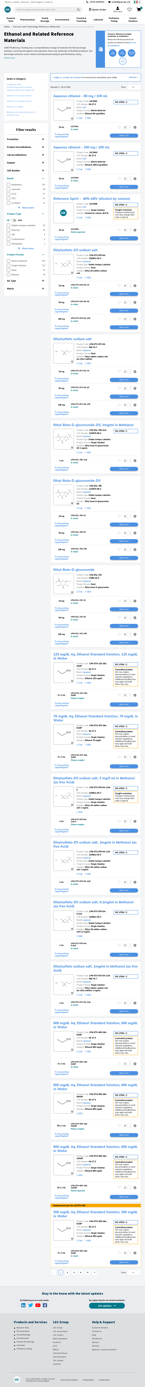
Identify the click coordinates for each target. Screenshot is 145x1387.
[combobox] (48, 9)
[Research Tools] (14, 1328)
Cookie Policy (104, 1380)
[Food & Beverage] (14, 1335)
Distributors (97, 1338)
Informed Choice (60, 1353)
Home (7, 27)
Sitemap (95, 1346)
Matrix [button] (25, 288)
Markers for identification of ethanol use (21, 113)
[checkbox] (8, 184)
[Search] (78, 9)
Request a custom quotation (104, 1349)
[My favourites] (129, 9)
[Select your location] (137, 2)
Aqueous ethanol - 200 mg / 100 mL (81, 147)
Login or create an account (67, 77)
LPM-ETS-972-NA (97, 344)
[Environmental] (14, 1338)
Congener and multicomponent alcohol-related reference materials (20, 87)
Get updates (105, 1305)
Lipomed (87, 261)
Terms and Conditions (69, 1380)
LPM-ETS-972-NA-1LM (99, 975)
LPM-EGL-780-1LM (97, 430)
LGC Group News (60, 1331)
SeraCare (57, 1342)
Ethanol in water (15, 106)
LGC (84, 107)
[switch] (14, 220)
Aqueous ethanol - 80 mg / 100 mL (80, 96)
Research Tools (23, 1327)
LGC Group (57, 1327)
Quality (16, 2)
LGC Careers (58, 1335)
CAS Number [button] (25, 170)
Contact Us (96, 1331)
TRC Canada (58, 1360)
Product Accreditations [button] (25, 147)
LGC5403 (93, 152)
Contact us (48, 2)
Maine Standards (60, 1338)
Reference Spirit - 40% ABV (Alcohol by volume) (91, 199)
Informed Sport (59, 1357)
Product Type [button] (25, 213)
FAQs (94, 1335)
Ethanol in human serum (19, 101)
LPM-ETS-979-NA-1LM (99, 851)
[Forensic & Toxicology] (14, 1342)
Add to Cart (124, 135)
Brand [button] (25, 178)
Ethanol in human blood (19, 95)
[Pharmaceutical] (14, 1331)
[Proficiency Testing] (14, 1349)
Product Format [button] (25, 254)
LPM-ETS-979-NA (97, 255)
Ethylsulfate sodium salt (72, 339)
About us (8, 2)
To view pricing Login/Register (62, 135)
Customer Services (100, 1327)
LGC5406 (93, 204)
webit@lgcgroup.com (121, 2)
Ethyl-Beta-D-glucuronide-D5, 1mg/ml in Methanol (93, 425)
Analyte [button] (25, 162)
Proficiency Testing (24, 1348)
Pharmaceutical (23, 1331)
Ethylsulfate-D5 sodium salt (75, 250)
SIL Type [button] (25, 280)
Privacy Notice (88, 1380)
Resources (25, 2)
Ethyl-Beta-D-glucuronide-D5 (76, 481)
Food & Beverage (23, 1334)
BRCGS (56, 1349)
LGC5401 (93, 101)
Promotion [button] (25, 139)
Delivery (95, 1342)
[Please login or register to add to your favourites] (119, 127)
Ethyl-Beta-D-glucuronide (73, 570)
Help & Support (37, 2)
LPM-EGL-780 (95, 486)
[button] (135, 127)
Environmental (23, 1338)
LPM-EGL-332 (95, 575)
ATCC (55, 1346)
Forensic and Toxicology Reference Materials (36, 27)
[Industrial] (14, 1345)
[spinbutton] (130, 127)
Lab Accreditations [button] (25, 154)
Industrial (21, 1345)
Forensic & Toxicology (25, 1341)
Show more (27, 207)
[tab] (26, 139)
